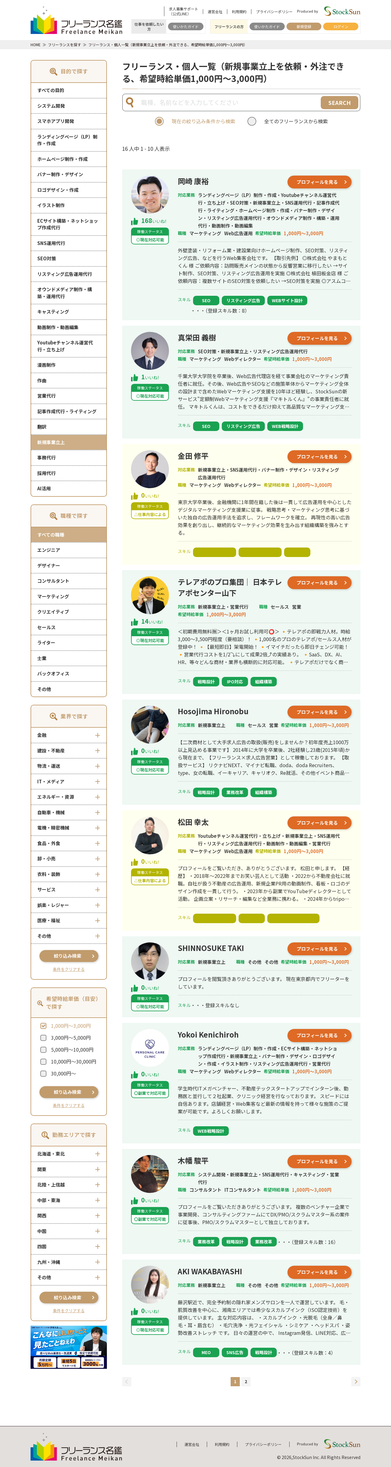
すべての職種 (50, 534)
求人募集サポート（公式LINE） (183, 11)
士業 (41, 658)
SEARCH (339, 102)
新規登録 (304, 26)
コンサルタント (53, 581)
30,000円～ (63, 1073)
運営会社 (215, 11)
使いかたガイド (186, 26)
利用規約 (239, 11)
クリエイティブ (53, 611)
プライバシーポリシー (274, 11)
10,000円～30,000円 (73, 1061)
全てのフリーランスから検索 (296, 121)
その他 (44, 689)
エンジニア (48, 550)
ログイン (341, 26)
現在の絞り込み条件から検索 (203, 121)
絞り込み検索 (67, 956)
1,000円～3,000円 (71, 1025)
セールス (46, 627)
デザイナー (48, 565)
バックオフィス (53, 673)
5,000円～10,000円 (72, 1049)
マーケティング (53, 596)
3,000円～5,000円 (71, 1037)
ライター (46, 642)
